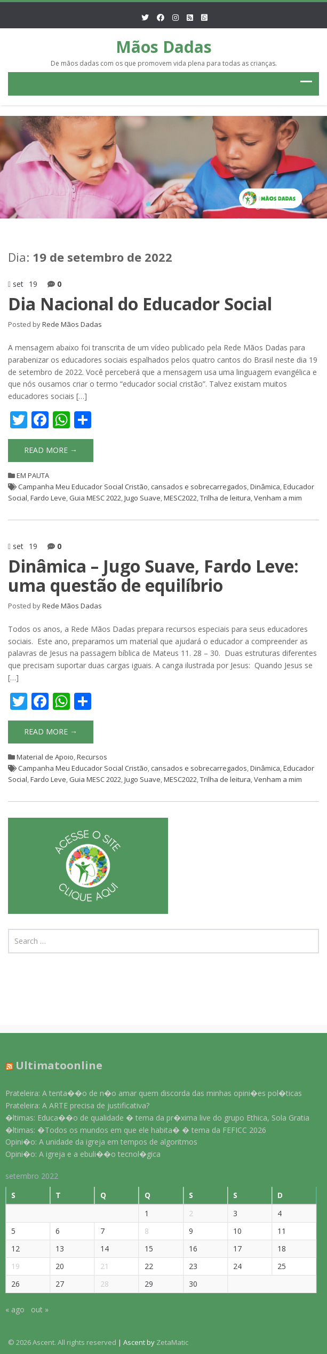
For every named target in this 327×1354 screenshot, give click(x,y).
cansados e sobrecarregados (199, 486)
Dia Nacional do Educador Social (140, 303)
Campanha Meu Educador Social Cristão (83, 486)
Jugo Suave (142, 498)
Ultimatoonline (52, 1065)
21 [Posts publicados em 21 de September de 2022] (97, 1266)
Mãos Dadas (164, 47)
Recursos (92, 757)
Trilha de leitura (225, 498)
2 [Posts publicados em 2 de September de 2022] (184, 1213)
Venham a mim (278, 498)
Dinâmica (265, 486)
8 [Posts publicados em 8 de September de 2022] (140, 1231)
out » (33, 1309)
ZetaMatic (172, 1342)
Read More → (50, 450)
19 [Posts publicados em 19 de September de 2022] (9, 1266)
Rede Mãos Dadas (72, 324)
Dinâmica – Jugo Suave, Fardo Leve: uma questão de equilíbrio (153, 575)
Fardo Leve (48, 498)
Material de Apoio (45, 757)
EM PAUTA (33, 475)
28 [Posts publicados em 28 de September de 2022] (97, 1284)
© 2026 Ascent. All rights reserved (62, 1342)
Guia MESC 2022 (95, 498)
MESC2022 (180, 498)
